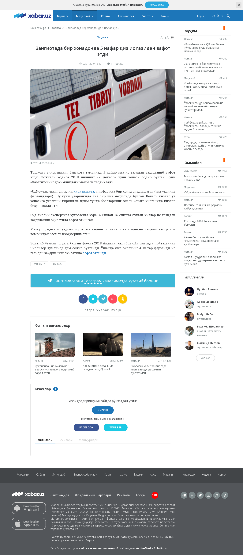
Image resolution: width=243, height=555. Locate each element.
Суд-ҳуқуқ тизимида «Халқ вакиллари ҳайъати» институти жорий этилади (205, 145)
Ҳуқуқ (188, 137)
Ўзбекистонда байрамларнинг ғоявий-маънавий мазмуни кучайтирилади (204, 106)
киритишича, (84, 191)
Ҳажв (162, 475)
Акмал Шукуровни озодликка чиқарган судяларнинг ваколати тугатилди (205, 260)
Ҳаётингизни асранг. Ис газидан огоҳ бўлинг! (98, 366)
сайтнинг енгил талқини (97, 547)
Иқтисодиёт (191, 171)
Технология (126, 16)
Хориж (105, 16)
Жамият (87, 360)
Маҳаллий (83, 16)
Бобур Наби (205, 314)
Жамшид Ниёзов (208, 343)
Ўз (218, 16)
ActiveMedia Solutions (151, 547)
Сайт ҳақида (59, 494)
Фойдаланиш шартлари (93, 494)
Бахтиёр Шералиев (210, 326)
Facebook (86, 427)
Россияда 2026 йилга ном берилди (201, 222)
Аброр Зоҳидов (207, 302)
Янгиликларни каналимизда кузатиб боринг (106, 280)
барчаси (205, 358)
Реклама (123, 494)
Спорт (145, 16)
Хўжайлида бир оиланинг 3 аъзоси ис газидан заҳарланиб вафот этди (52, 368)
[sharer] (83, 299)
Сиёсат (45, 475)
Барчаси (63, 16)
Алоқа (140, 494)
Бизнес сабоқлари (91, 475)
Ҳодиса (56, 28)
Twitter (116, 427)
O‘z (213, 16)
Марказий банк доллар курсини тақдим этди (205, 177)
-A (161, 37)
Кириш (201, 16)
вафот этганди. (94, 253)
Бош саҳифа (38, 28)
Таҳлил (189, 232)
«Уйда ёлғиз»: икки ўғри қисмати (205, 192)
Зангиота (39, 263)
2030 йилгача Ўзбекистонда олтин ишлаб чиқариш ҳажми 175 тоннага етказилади (204, 67)
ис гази (58, 263)
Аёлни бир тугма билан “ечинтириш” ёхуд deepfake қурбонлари (202, 240)
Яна (163, 16)
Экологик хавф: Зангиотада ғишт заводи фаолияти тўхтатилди (149, 368)
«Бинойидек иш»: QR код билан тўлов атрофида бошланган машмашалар (204, 47)
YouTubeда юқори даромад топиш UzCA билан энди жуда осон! (204, 87)
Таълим (146, 475)
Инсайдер (199, 475)
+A (167, 37)
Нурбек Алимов (207, 289)
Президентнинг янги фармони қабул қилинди (204, 206)
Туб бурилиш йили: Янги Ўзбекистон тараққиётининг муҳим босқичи (203, 126)
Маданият (190, 187)
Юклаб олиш (157, 5)
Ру (222, 16)
